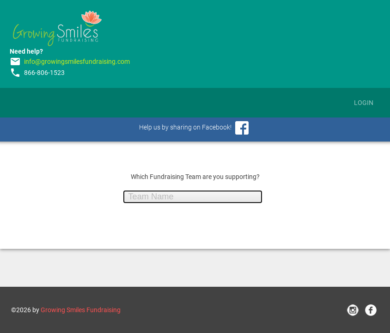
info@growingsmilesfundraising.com (77, 61)
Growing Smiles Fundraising (81, 310)
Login (363, 102)
